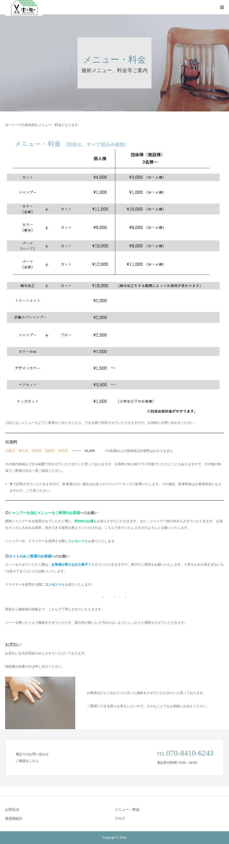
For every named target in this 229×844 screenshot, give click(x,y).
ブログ (120, 818)
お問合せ (12, 809)
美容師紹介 (14, 818)
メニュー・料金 (127, 809)
